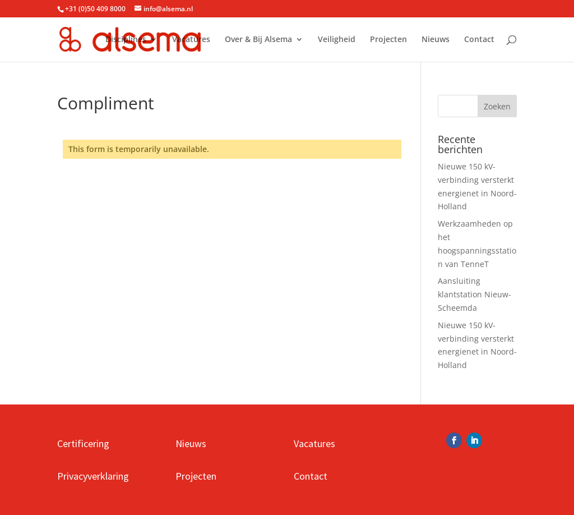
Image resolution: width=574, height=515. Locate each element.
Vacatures (191, 39)
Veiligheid (336, 39)
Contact (479, 39)
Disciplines (125, 39)
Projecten (388, 39)
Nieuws (436, 39)
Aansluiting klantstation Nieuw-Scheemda (474, 294)
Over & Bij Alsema (258, 39)
